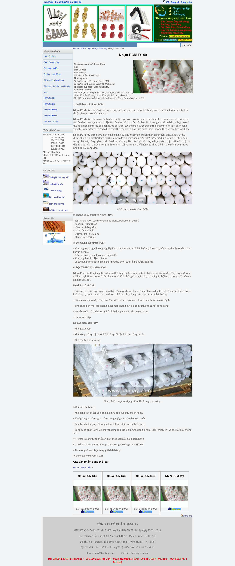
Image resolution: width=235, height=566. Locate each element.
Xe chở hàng (52, 190)
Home (76, 48)
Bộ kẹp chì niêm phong (54, 80)
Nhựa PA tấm (49, 104)
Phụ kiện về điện (51, 122)
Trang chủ (186, 515)
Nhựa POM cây (50, 110)
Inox (46, 92)
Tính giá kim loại (57, 177)
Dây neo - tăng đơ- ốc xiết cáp (57, 86)
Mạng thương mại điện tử (68, 1)
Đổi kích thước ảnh (58, 210)
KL (68, 177)
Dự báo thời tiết (54, 197)
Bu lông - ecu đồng (52, 74)
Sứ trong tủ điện (51, 68)
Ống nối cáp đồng (51, 62)
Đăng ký (175, 2)
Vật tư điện (86, 48)
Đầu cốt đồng (50, 56)
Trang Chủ (48, 1)
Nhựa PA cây (49, 98)
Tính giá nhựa (56, 184)
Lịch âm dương (53, 203)
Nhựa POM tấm (50, 116)
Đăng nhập (186, 2)
